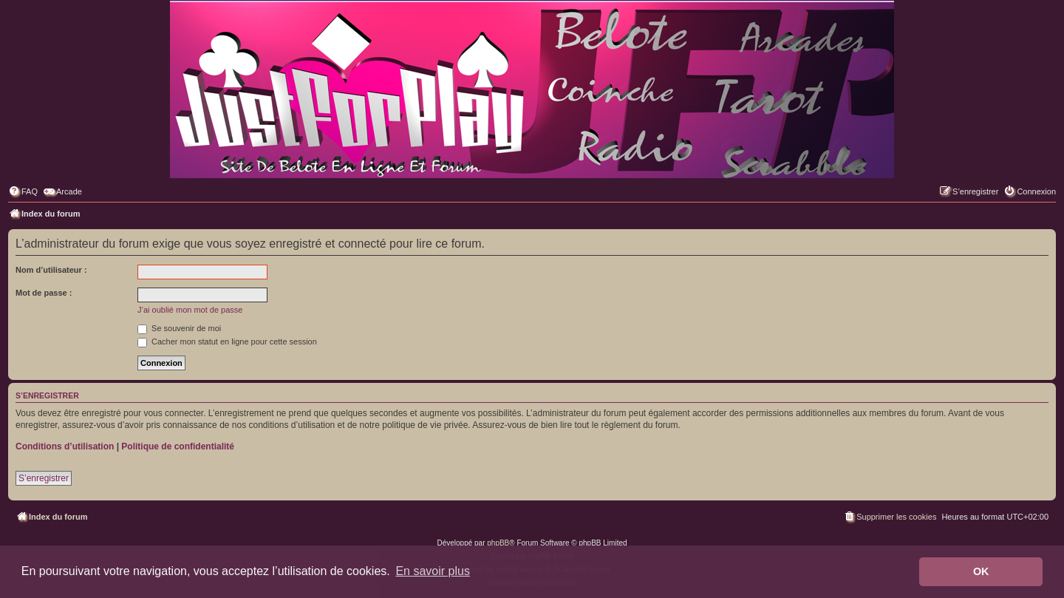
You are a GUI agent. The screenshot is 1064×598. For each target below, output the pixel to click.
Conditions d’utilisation (65, 446)
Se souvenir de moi (179, 328)
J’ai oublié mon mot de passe (189, 309)
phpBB (498, 543)
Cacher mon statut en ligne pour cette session (227, 341)
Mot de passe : (44, 292)
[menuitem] (23, 191)
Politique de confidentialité (177, 446)
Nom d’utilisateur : (51, 269)
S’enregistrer (43, 478)
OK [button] (981, 571)
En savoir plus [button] (432, 571)
